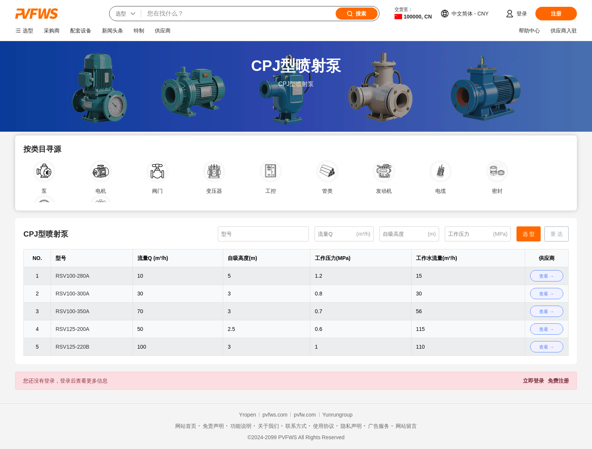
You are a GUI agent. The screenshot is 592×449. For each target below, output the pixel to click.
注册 (556, 14)
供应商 (163, 31)
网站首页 (185, 426)
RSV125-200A (72, 329)
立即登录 (533, 381)
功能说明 (240, 426)
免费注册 (558, 381)
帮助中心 (529, 31)
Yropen (247, 415)
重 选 (556, 234)
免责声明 (213, 426)
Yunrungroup (337, 415)
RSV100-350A (72, 311)
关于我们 (268, 426)
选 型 (529, 234)
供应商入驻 (563, 31)
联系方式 (296, 426)
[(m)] (409, 233)
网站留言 (406, 426)
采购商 (52, 31)
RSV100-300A (72, 294)
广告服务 (378, 426)
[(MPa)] (478, 233)
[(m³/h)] (344, 233)
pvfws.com (274, 415)
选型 (28, 31)
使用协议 (323, 426)
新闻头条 (112, 31)
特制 (139, 31)
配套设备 (80, 31)
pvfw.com (305, 415)
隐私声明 (351, 426)
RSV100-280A (72, 276)
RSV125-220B (72, 347)
